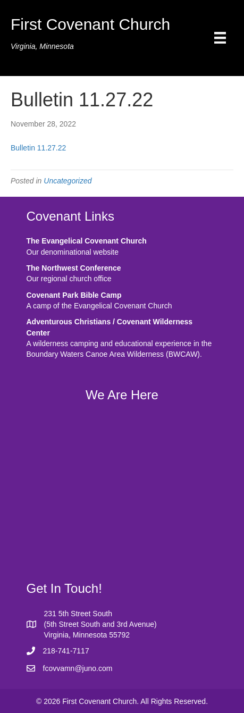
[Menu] (220, 37)
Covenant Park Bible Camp (74, 295)
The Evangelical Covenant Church (87, 241)
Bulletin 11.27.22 (38, 148)
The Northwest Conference (74, 268)
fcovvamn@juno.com (78, 668)
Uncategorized (67, 181)
